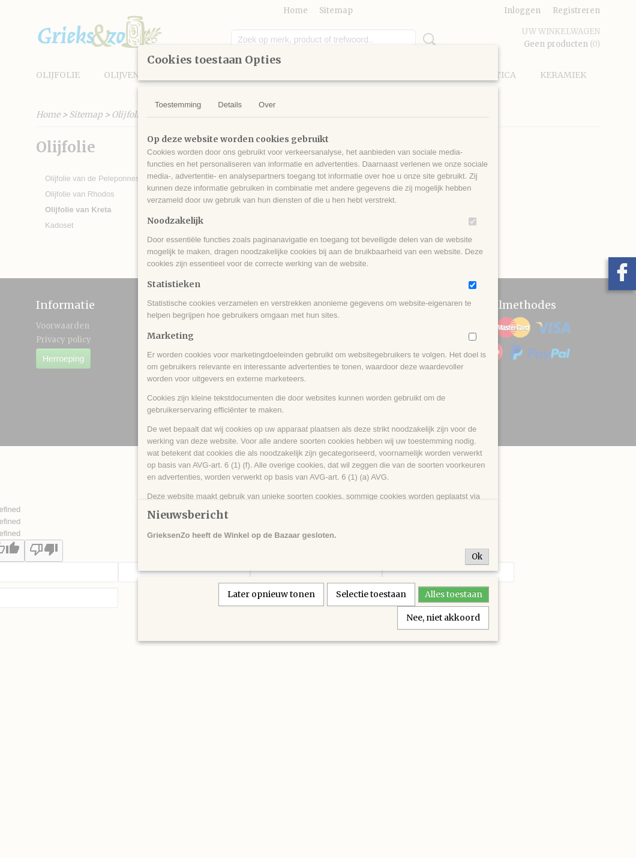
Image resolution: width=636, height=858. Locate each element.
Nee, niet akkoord (443, 617)
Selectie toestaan (371, 594)
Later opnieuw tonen (271, 594)
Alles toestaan (453, 594)
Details (230, 104)
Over (267, 104)
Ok (477, 557)
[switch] (472, 221)
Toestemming (178, 104)
